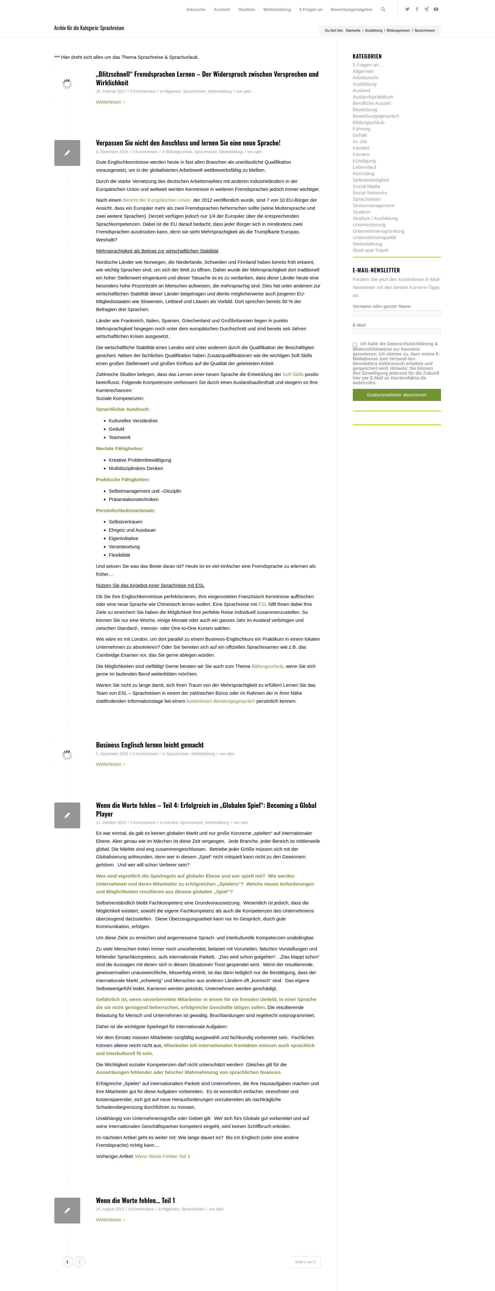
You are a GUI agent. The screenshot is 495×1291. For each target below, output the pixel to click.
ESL (262, 604)
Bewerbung (365, 109)
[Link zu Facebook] (417, 9)
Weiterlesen (112, 102)
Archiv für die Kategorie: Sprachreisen (89, 28)
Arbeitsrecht (365, 77)
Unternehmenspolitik (375, 237)
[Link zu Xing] (426, 9)
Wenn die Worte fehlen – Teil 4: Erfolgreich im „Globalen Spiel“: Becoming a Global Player (206, 809)
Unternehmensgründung (379, 231)
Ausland (361, 90)
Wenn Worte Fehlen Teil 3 (162, 1156)
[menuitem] (196, 9)
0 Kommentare (143, 91)
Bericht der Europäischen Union (157, 200)
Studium (361, 212)
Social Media (366, 186)
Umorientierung (369, 224)
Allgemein (172, 91)
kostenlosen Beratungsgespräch (221, 701)
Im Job (360, 141)
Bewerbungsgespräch (376, 116)
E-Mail (359, 325)
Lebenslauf (364, 167)
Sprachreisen (194, 91)
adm (247, 91)
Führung (362, 128)
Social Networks (370, 192)
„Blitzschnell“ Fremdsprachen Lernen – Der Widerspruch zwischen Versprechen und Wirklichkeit (207, 78)
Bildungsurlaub (179, 152)
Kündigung (364, 160)
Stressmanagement (373, 205)
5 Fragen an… (368, 64)
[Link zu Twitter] (407, 9)
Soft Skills (293, 374)
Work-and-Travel (370, 250)
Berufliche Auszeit (372, 103)
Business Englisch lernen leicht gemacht (150, 744)
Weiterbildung (220, 91)
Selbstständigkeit (371, 180)
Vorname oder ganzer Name (382, 306)
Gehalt (360, 135)
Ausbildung (364, 84)
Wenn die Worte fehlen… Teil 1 (135, 1200)
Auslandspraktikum (373, 96)
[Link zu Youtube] (436, 9)
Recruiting (364, 173)
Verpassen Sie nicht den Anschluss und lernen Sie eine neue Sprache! (188, 142)
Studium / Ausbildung (375, 218)
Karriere (171, 822)
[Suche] (383, 9)
